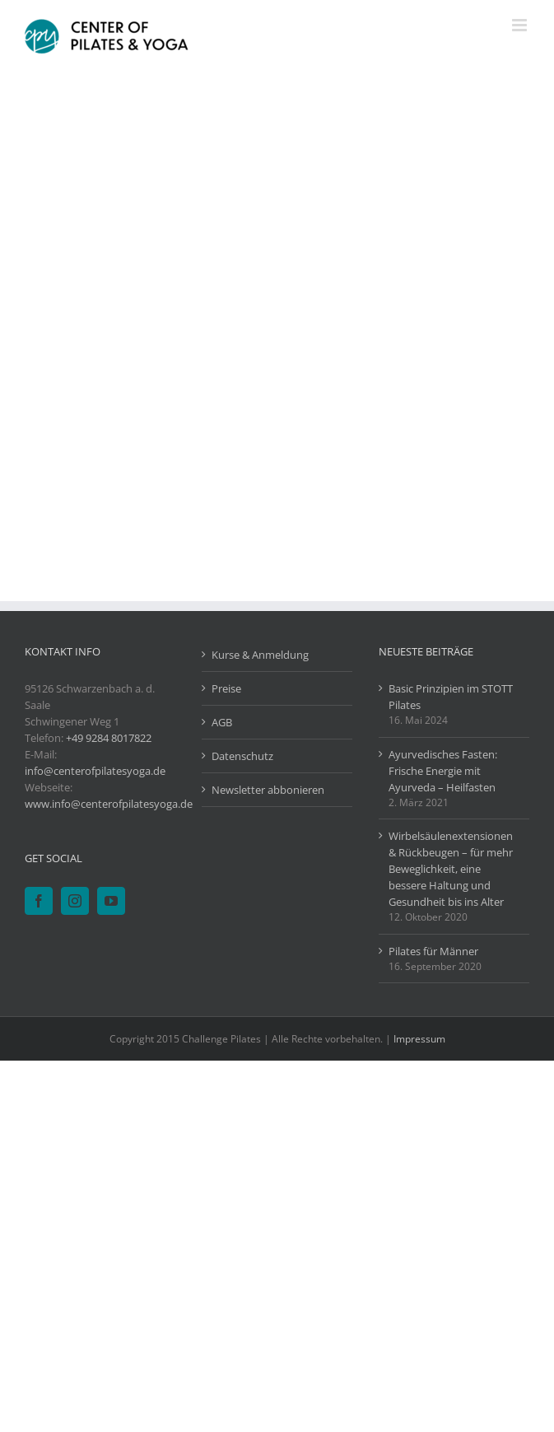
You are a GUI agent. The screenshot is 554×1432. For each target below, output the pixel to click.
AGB (222, 722)
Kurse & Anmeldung (260, 654)
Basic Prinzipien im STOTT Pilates (451, 696)
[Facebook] (39, 901)
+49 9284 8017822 (108, 737)
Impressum (419, 1039)
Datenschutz (242, 756)
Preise (226, 688)
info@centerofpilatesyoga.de (95, 770)
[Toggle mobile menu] (520, 25)
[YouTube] (111, 901)
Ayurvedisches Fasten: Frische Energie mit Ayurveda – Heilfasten (443, 771)
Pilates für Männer (433, 951)
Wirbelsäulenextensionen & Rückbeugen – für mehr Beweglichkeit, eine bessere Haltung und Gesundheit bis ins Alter (451, 868)
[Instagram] (75, 901)
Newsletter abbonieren (268, 789)
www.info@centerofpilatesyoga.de (109, 803)
